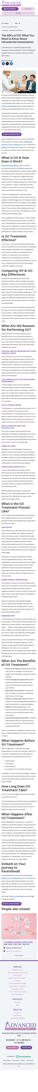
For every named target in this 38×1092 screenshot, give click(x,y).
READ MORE (19, 955)
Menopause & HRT (17, 989)
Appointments (12, 1047)
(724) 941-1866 (26, 1047)
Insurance (17, 1002)
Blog (17, 1005)
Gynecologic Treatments (17, 986)
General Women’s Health (17, 983)
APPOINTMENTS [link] (10, 9)
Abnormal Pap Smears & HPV (17, 972)
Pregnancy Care (17, 970)
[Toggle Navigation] (34, 3)
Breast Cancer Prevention (17, 978)
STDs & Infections (17, 994)
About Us (17, 1013)
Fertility (17, 981)
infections (19, 951)
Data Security (16, 1060)
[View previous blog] (4, 23)
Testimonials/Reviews (17, 1018)
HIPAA (23, 1060)
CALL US (28, 9)
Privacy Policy (7, 1060)
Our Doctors (17, 1015)
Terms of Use (29, 1060)
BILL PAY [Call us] (18, 13)
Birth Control (17, 975)
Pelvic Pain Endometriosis (17, 992)
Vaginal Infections (11, 951)
